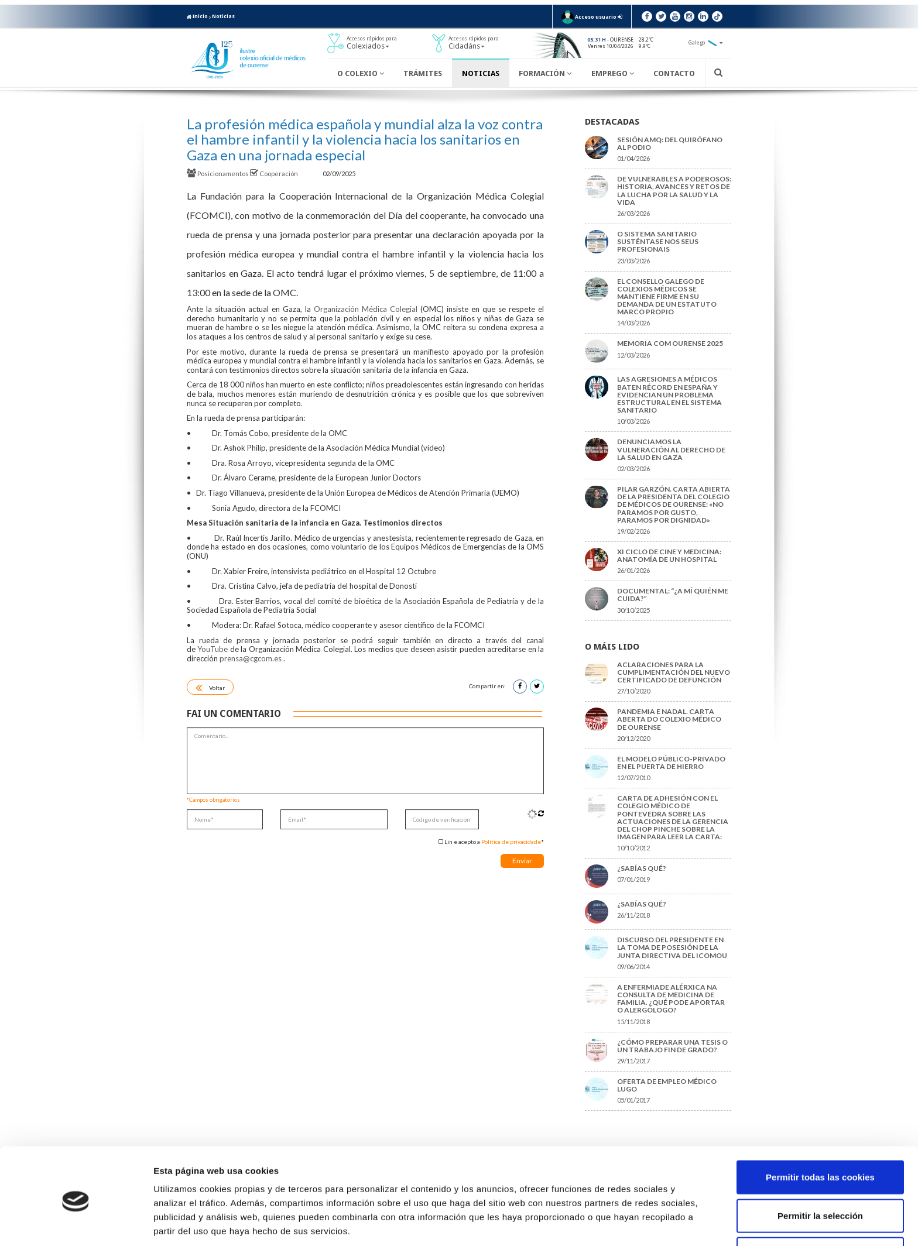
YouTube (212, 649)
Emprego (612, 73)
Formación (545, 73)
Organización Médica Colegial (365, 309)
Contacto (674, 73)
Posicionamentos (218, 173)
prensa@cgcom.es (251, 658)
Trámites (422, 73)
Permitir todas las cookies (820, 1131)
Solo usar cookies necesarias (820, 1208)
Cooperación (274, 173)
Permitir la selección (820, 1170)
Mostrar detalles (629, 1223)
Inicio (197, 16)
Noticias (223, 16)
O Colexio (360, 73)
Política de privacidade (511, 841)
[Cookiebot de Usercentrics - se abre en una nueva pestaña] (76, 1223)
